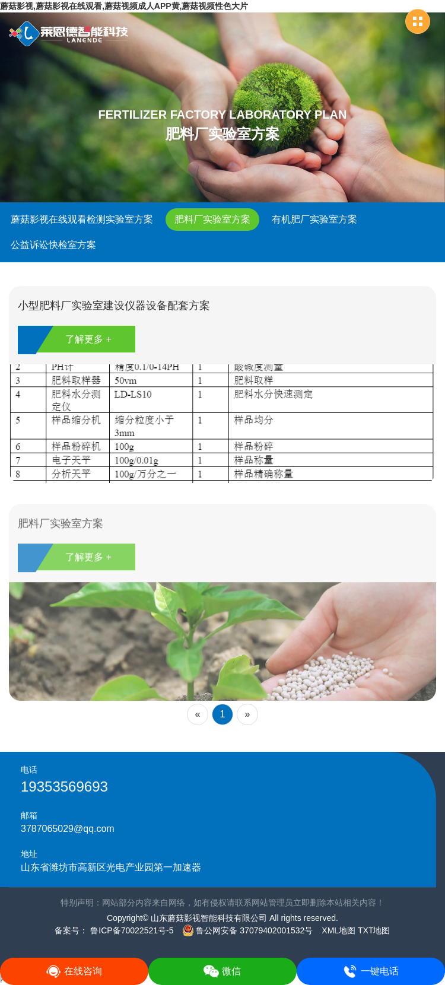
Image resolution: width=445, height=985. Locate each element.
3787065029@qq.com (68, 829)
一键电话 (370, 971)
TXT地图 (374, 930)
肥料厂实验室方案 (212, 219)
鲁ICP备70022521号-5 (130, 930)
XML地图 (338, 930)
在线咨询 (74, 971)
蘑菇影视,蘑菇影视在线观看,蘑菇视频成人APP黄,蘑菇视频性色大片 (124, 6)
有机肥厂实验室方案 (314, 219)
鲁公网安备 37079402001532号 (247, 930)
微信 (222, 971)
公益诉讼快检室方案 (53, 245)
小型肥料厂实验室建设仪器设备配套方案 (114, 306)
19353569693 (64, 787)
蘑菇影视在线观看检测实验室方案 (82, 219)
